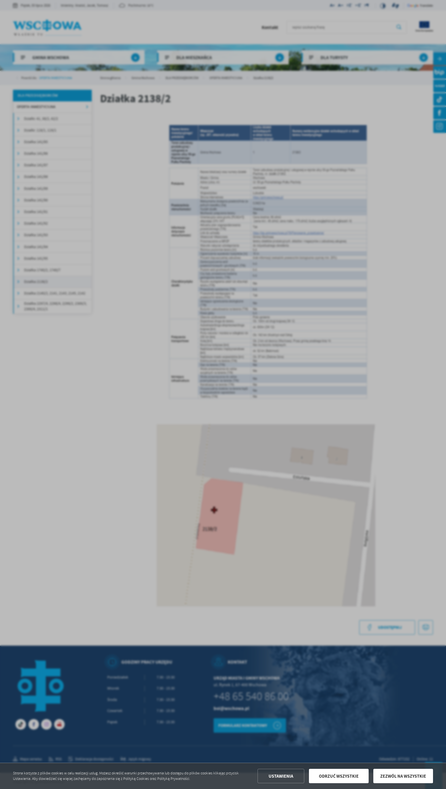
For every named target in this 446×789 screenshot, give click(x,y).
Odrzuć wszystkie (339, 776)
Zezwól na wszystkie (403, 776)
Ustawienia (281, 776)
